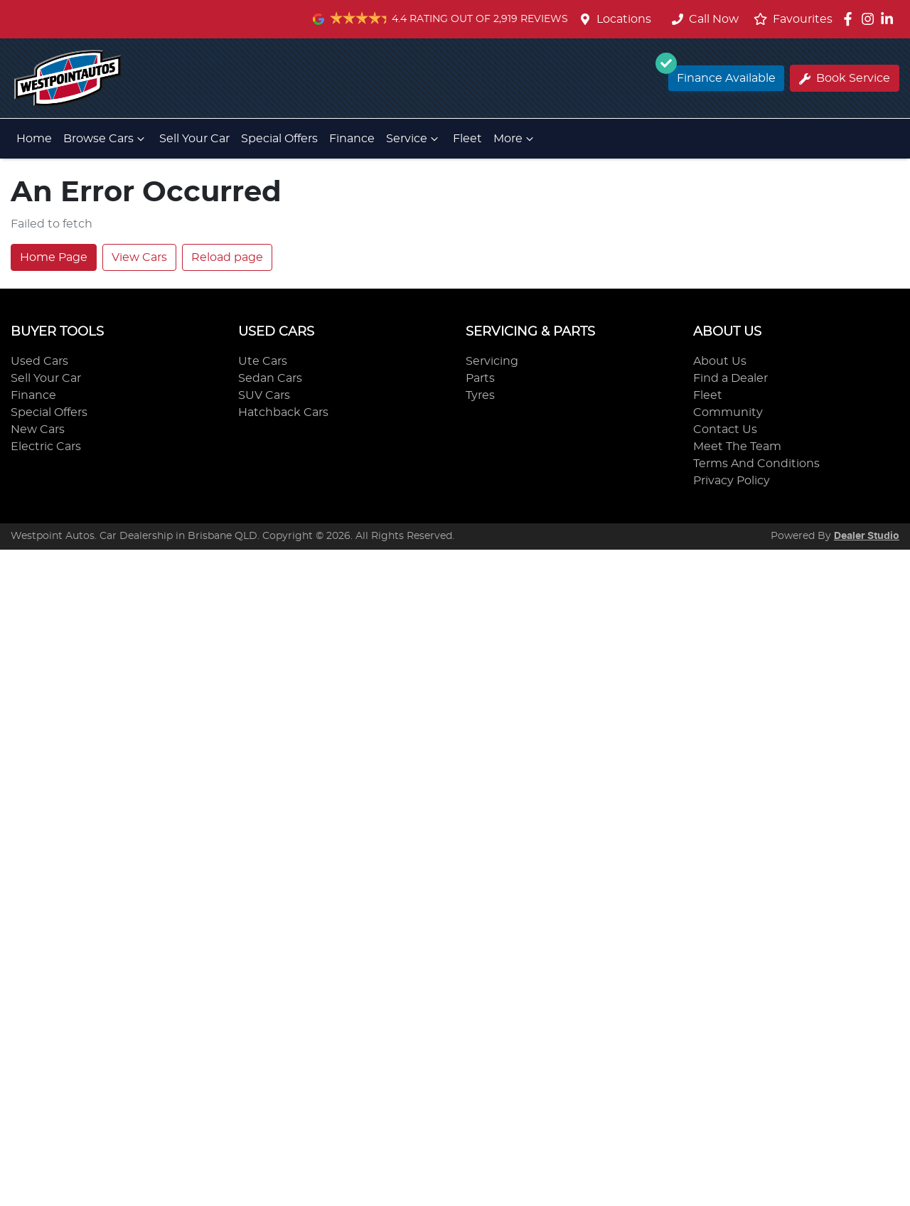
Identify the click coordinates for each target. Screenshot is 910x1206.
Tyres (480, 395)
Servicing (492, 361)
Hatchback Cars (283, 412)
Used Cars (39, 361)
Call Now (705, 19)
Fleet (467, 138)
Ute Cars (262, 361)
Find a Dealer (730, 378)
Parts (480, 378)
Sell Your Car (194, 138)
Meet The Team (737, 446)
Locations (623, 19)
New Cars (38, 429)
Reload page (227, 257)
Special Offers (279, 138)
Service (413, 139)
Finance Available (722, 74)
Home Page (53, 257)
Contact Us (725, 429)
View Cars (139, 257)
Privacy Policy (731, 480)
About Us (719, 361)
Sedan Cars (270, 378)
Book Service (844, 79)
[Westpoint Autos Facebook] (850, 19)
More (515, 139)
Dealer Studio (866, 536)
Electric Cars (46, 446)
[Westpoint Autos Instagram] (870, 19)
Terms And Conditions (756, 463)
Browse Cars (105, 139)
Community (728, 412)
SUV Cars (264, 395)
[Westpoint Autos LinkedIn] (889, 19)
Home (34, 138)
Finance (352, 138)
